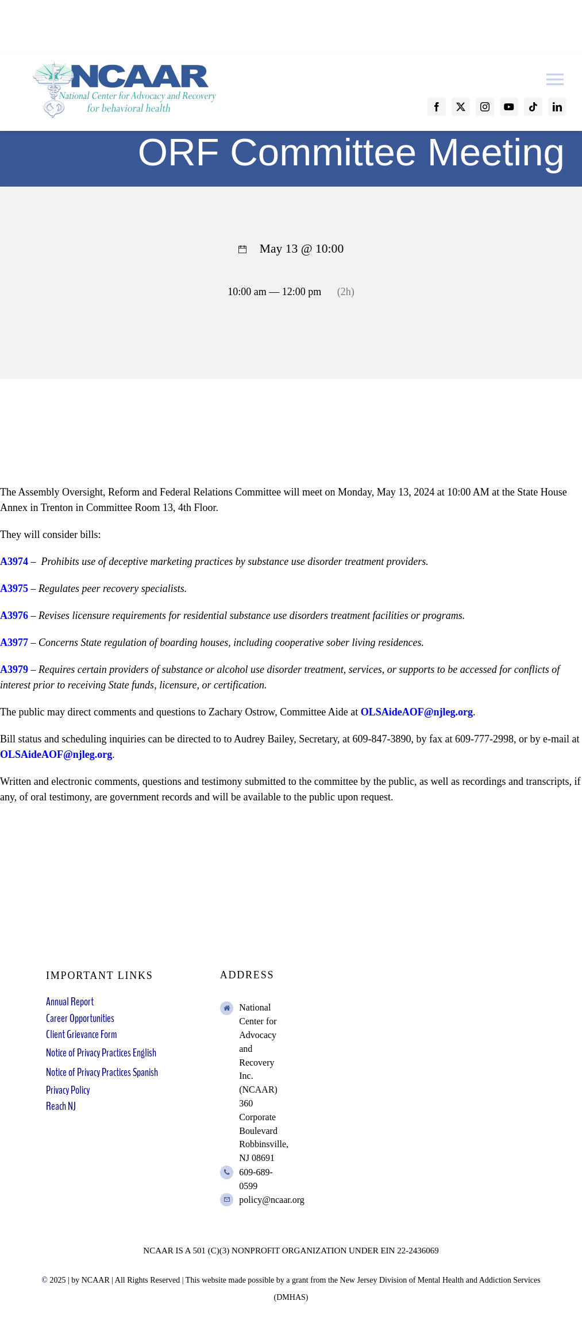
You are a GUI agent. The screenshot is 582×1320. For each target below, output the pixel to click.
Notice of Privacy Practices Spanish (102, 1072)
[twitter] (461, 107)
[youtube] (509, 107)
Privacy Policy (68, 1090)
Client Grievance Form (81, 1034)
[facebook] (436, 107)
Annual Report (70, 1001)
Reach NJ (61, 1106)
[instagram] (485, 107)
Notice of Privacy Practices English (101, 1052)
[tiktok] (533, 107)
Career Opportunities (80, 1018)
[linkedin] (557, 107)
